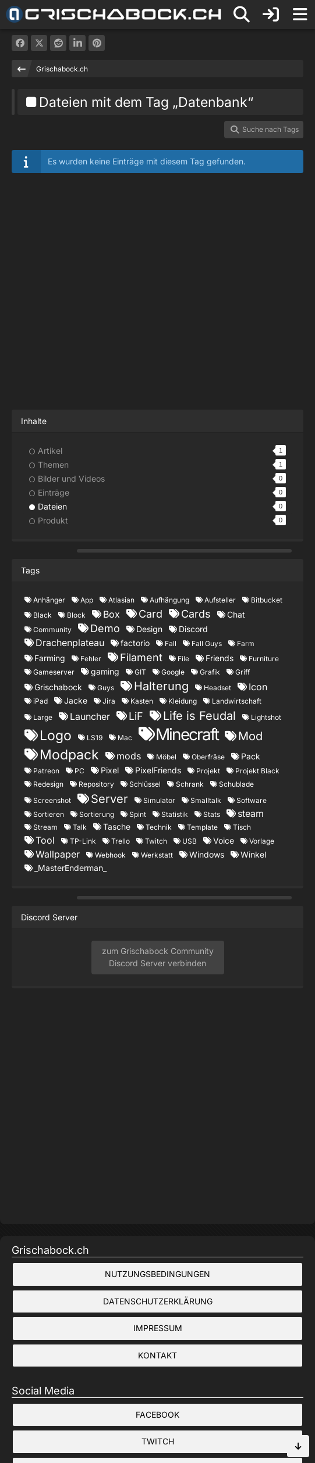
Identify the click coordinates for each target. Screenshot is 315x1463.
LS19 (94, 737)
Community (52, 629)
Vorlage (261, 841)
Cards (196, 614)
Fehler (90, 658)
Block (76, 615)
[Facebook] (20, 43)
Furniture (264, 658)
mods (128, 756)
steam (251, 813)
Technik (159, 827)
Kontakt (157, 1355)
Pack (250, 756)
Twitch (156, 841)
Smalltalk (205, 800)
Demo (105, 628)
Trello (120, 841)
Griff (242, 672)
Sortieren (48, 814)
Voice (223, 840)
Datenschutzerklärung (158, 1301)
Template (202, 827)
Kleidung (182, 701)
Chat (236, 614)
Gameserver (54, 672)
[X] (39, 43)
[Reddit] (58, 43)
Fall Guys (207, 643)
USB (189, 841)
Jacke (75, 700)
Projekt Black (257, 770)
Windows (206, 854)
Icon (258, 687)
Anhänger (49, 600)
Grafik (210, 672)
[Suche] (241, 14)
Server (109, 799)
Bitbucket (266, 600)
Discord (193, 629)
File (183, 658)
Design (149, 629)
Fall (170, 643)
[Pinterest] (97, 43)
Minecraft (186, 734)
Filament (141, 657)
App (86, 600)
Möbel (166, 756)
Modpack (69, 755)
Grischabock (58, 687)
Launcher (90, 716)
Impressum (157, 1328)
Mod (250, 736)
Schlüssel (145, 784)
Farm (245, 643)
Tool (45, 840)
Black (42, 615)
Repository (96, 784)
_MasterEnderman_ (70, 868)
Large (42, 717)
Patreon (46, 770)
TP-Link (83, 841)
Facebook (157, 1414)
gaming (105, 671)
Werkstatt (157, 855)
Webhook (110, 855)
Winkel (253, 854)
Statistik (174, 814)
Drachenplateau (70, 642)
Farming (49, 658)
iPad (40, 701)
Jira (108, 701)
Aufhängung (169, 600)
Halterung (161, 686)
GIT (140, 672)
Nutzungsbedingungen (157, 1274)
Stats (211, 814)
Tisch (242, 827)
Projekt (208, 770)
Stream (45, 827)
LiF (136, 716)
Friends (219, 658)
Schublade (236, 784)
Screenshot (52, 800)
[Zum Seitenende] (298, 1446)
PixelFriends (158, 770)
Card (150, 614)
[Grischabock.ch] (113, 14)
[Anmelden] (270, 14)
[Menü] (300, 14)
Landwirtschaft (236, 701)
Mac (125, 737)
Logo (56, 735)
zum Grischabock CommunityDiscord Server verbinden (158, 957)
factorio (135, 643)
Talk (80, 827)
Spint (137, 814)
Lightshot (266, 717)
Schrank (190, 784)
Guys (105, 687)
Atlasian (121, 600)
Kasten (141, 701)
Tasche (116, 826)
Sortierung (96, 814)
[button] (77, 43)
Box (111, 614)
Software (251, 800)
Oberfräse (208, 756)
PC (79, 770)
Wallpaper (58, 854)
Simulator (159, 800)
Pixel (110, 770)
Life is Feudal (199, 716)
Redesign (48, 784)
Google (173, 672)
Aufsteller (220, 600)
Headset (217, 687)
